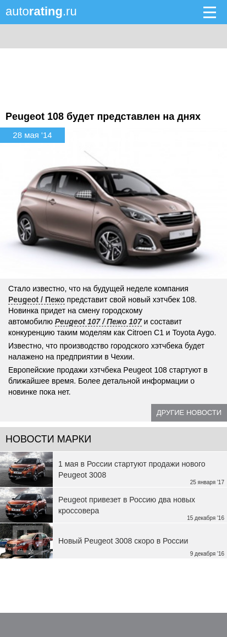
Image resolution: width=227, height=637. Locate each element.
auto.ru (41, 11)
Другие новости (189, 412)
